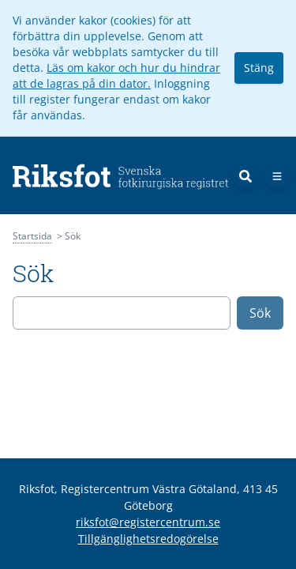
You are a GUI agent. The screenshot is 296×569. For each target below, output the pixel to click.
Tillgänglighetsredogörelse (148, 538)
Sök (260, 313)
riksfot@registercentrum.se (148, 521)
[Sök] (245, 176)
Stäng (259, 67)
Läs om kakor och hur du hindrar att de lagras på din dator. (116, 75)
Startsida (32, 236)
